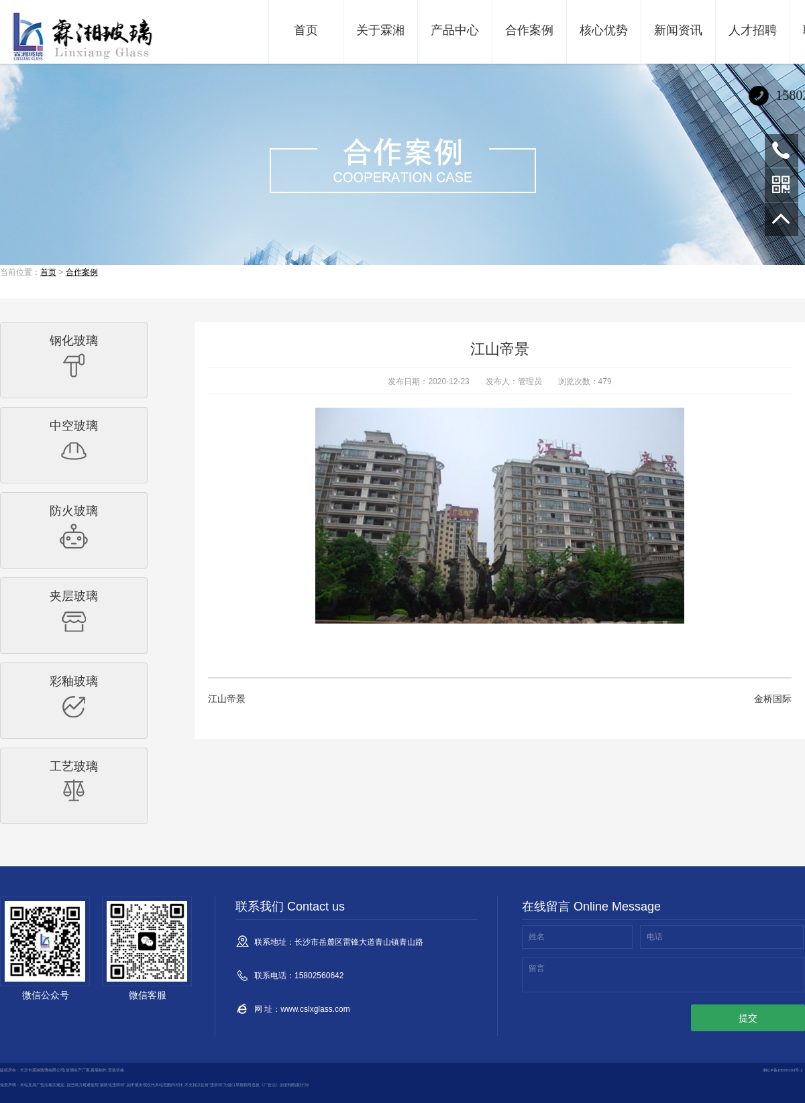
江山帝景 (227, 698)
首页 (306, 30)
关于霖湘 (380, 30)
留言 (537, 968)
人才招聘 (753, 30)
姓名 (537, 936)
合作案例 (529, 30)
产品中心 (455, 30)
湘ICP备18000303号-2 (783, 1070)
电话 (655, 936)
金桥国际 (773, 698)
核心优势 (604, 30)
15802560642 (781, 151)
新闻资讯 (678, 30)
